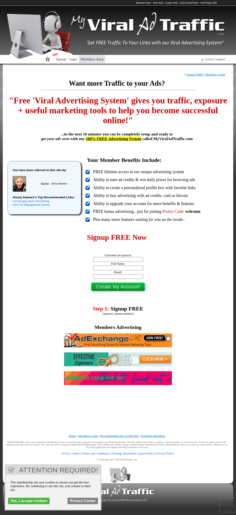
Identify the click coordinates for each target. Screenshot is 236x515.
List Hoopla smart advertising (30, 201)
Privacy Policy (165, 453)
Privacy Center (71, 453)
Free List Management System (31, 204)
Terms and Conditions (95, 453)
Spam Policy (146, 453)
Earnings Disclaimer (123, 453)
